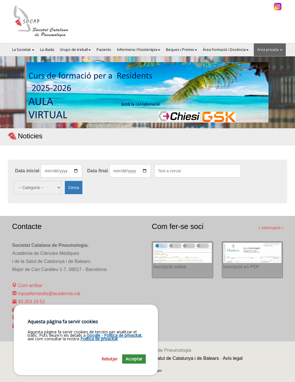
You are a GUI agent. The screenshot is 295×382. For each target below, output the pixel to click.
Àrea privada (269, 49)
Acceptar (134, 364)
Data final (97, 170)
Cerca (73, 187)
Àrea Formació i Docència (226, 49)
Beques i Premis (181, 49)
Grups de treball (75, 49)
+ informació (270, 228)
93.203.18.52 (28, 301)
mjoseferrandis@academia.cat (46, 293)
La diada (47, 49)
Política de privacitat (99, 344)
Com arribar (27, 285)
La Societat (23, 49)
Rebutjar (109, 364)
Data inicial (27, 170)
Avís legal (233, 358)
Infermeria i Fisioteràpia (138, 49)
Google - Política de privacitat (114, 340)
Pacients (104, 49)
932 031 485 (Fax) (34, 309)
